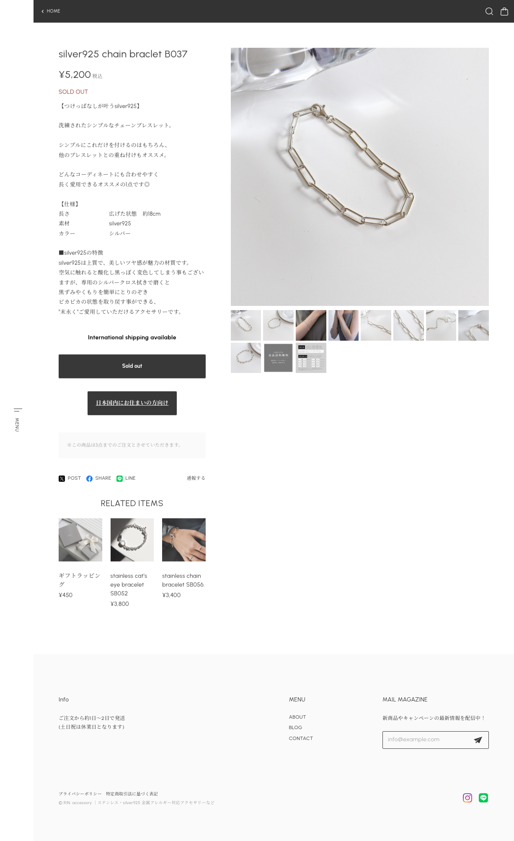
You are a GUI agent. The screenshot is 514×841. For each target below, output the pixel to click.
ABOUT (297, 717)
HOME (53, 11)
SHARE (98, 481)
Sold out (132, 369)
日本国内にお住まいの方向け (132, 406)
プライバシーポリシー (80, 794)
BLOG (295, 727)
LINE (126, 481)
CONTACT (301, 738)
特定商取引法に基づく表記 (132, 794)
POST (70, 481)
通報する (195, 481)
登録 (478, 740)
